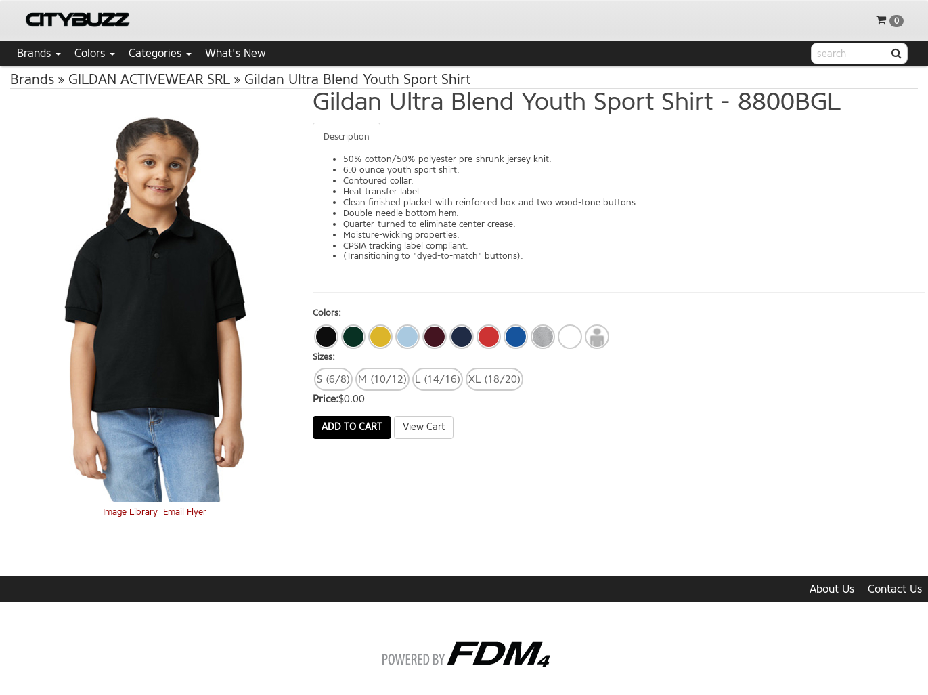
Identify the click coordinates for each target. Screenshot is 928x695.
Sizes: (324, 356)
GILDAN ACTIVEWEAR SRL (149, 79)
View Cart (424, 427)
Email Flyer (184, 512)
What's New (235, 53)
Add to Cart (352, 427)
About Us (832, 589)
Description (347, 136)
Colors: (327, 312)
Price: (325, 399)
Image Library (130, 512)
